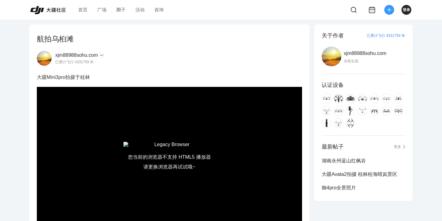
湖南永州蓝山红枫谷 (344, 160)
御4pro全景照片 (339, 187)
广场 (102, 9)
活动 (140, 9)
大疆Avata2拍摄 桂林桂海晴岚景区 (359, 174)
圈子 (121, 9)
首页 (82, 9)
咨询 (159, 9)
